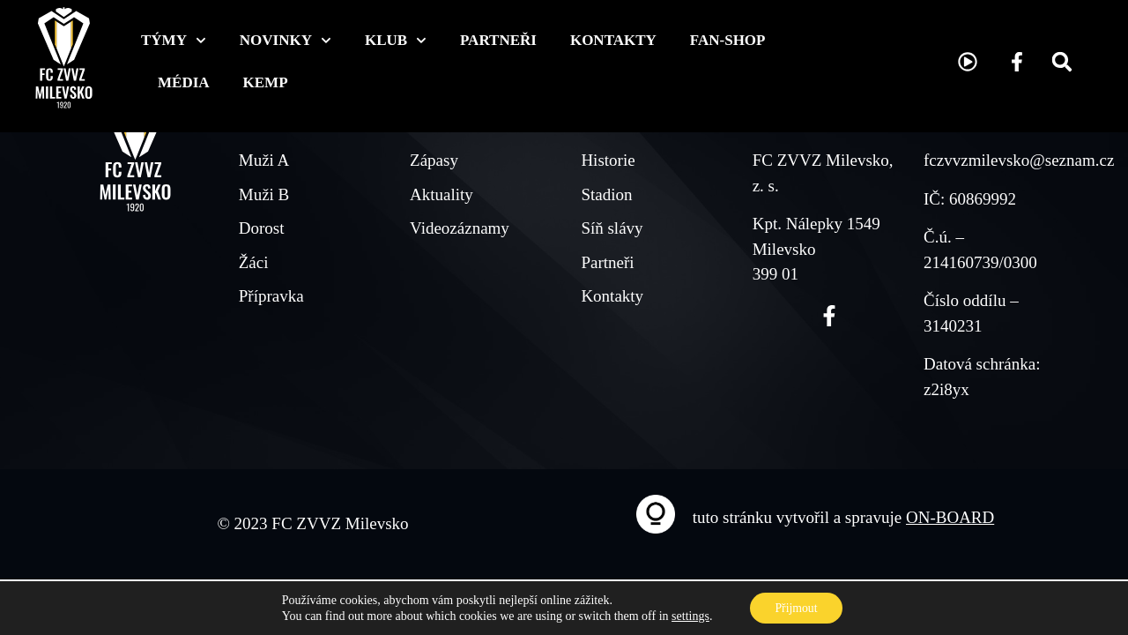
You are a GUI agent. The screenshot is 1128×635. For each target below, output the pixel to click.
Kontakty (613, 40)
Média (184, 82)
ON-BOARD (950, 517)
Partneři (498, 40)
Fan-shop (728, 40)
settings (689, 615)
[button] (1062, 62)
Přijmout (796, 607)
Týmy (173, 40)
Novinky (285, 40)
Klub (396, 40)
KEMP (265, 82)
